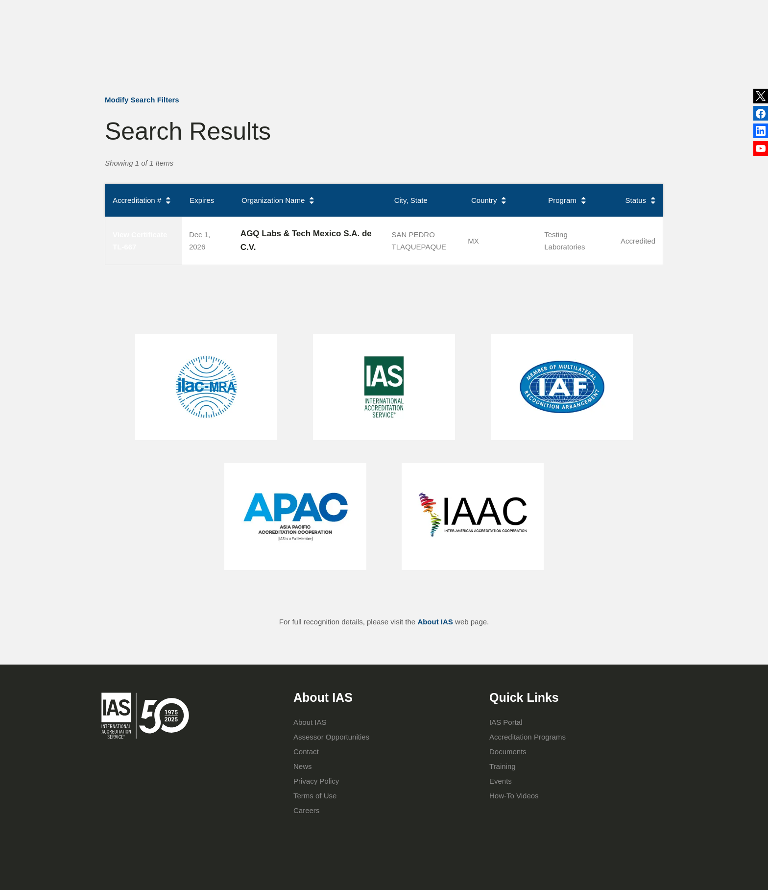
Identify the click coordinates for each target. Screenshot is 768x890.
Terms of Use (314, 795)
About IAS (299, 53)
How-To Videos (514, 795)
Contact (502, 12)
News (370, 12)
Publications (421, 12)
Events (465, 12)
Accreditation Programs (372, 53)
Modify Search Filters (142, 100)
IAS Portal (506, 722)
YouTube (760, 151)
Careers (306, 810)
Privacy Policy (316, 781)
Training (442, 53)
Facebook (760, 132)
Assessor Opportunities (331, 737)
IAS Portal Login (517, 52)
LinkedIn (760, 114)
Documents (508, 751)
